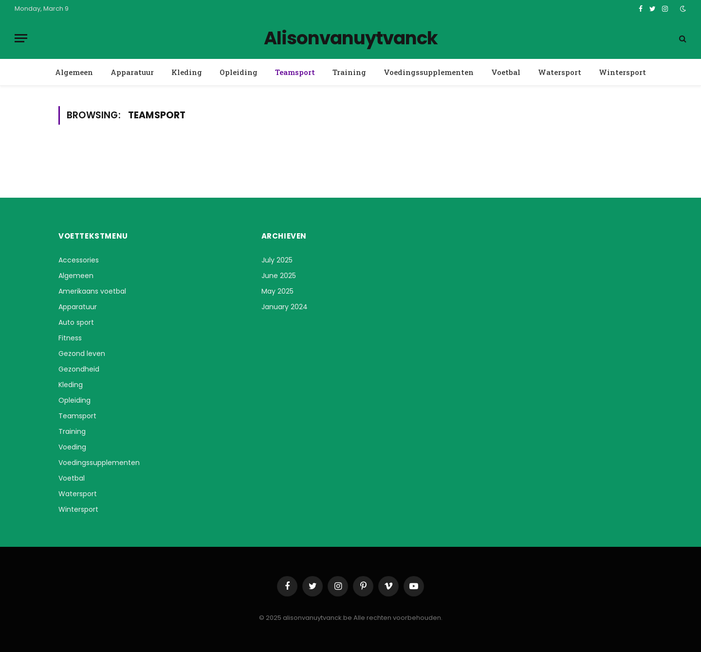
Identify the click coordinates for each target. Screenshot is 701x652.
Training (349, 72)
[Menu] (21, 38)
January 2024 (284, 307)
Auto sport (76, 322)
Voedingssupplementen (429, 72)
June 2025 (278, 275)
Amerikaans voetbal (92, 291)
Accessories (78, 260)
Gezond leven (81, 353)
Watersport (559, 72)
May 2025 (277, 291)
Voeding (72, 447)
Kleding (186, 72)
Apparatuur (132, 72)
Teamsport (295, 72)
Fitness (70, 338)
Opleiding (239, 72)
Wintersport (622, 72)
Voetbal (505, 72)
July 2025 (277, 260)
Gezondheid (78, 369)
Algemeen (74, 72)
